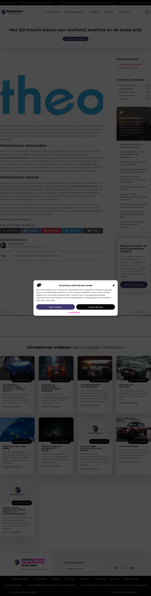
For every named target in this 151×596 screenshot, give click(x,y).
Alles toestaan (55, 307)
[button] (113, 285)
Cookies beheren (95, 307)
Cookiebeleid (74, 312)
